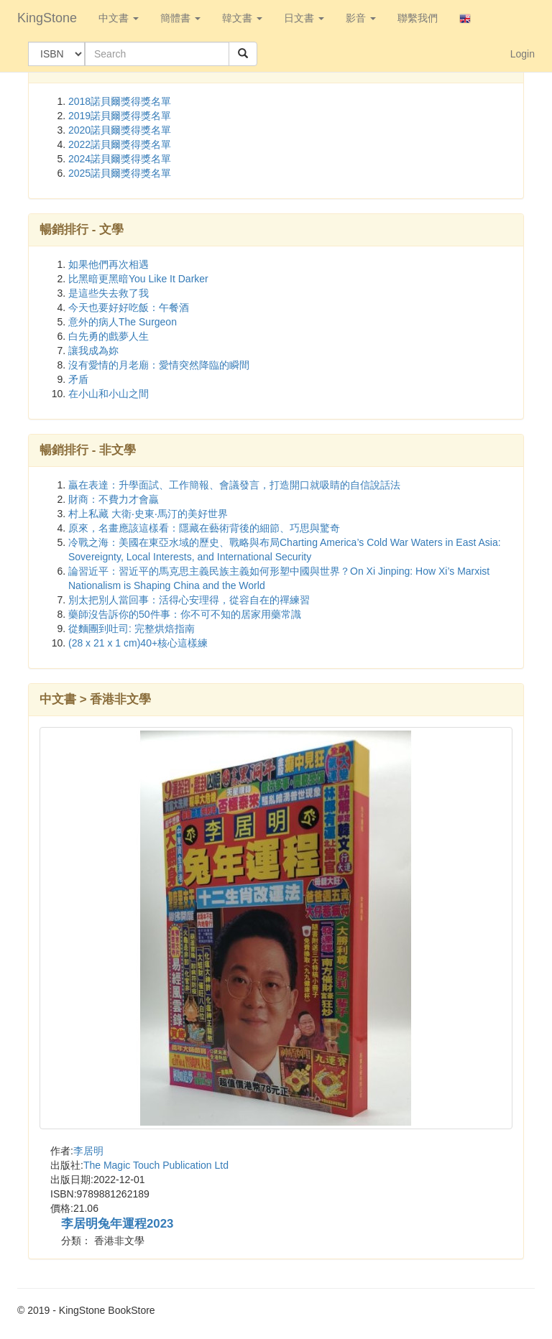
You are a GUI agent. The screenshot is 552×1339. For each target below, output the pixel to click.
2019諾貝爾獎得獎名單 (119, 115)
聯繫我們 (417, 18)
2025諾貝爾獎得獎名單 (119, 173)
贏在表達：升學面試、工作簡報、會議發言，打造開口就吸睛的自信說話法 (234, 485)
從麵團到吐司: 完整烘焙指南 (131, 628)
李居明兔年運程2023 (117, 1224)
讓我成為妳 (93, 350)
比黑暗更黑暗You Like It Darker (138, 278)
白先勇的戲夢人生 (108, 336)
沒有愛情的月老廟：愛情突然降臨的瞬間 (158, 365)
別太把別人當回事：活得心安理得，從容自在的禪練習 (189, 600)
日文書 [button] (304, 18)
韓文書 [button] (242, 18)
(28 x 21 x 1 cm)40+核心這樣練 (138, 643)
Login (522, 54)
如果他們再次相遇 (108, 264)
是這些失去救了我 (108, 293)
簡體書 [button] (180, 18)
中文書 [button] (118, 18)
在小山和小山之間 (108, 393)
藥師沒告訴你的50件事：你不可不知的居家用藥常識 (184, 614)
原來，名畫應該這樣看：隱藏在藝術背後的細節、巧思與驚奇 (204, 528)
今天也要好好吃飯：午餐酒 (128, 307)
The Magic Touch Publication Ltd (156, 1165)
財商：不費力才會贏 (113, 499)
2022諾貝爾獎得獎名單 (119, 144)
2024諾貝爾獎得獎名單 (119, 159)
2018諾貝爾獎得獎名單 (119, 101)
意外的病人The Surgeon (122, 322)
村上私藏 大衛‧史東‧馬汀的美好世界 (148, 513)
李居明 (88, 1151)
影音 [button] (361, 18)
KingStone (47, 18)
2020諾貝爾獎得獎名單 (119, 130)
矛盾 (78, 379)
